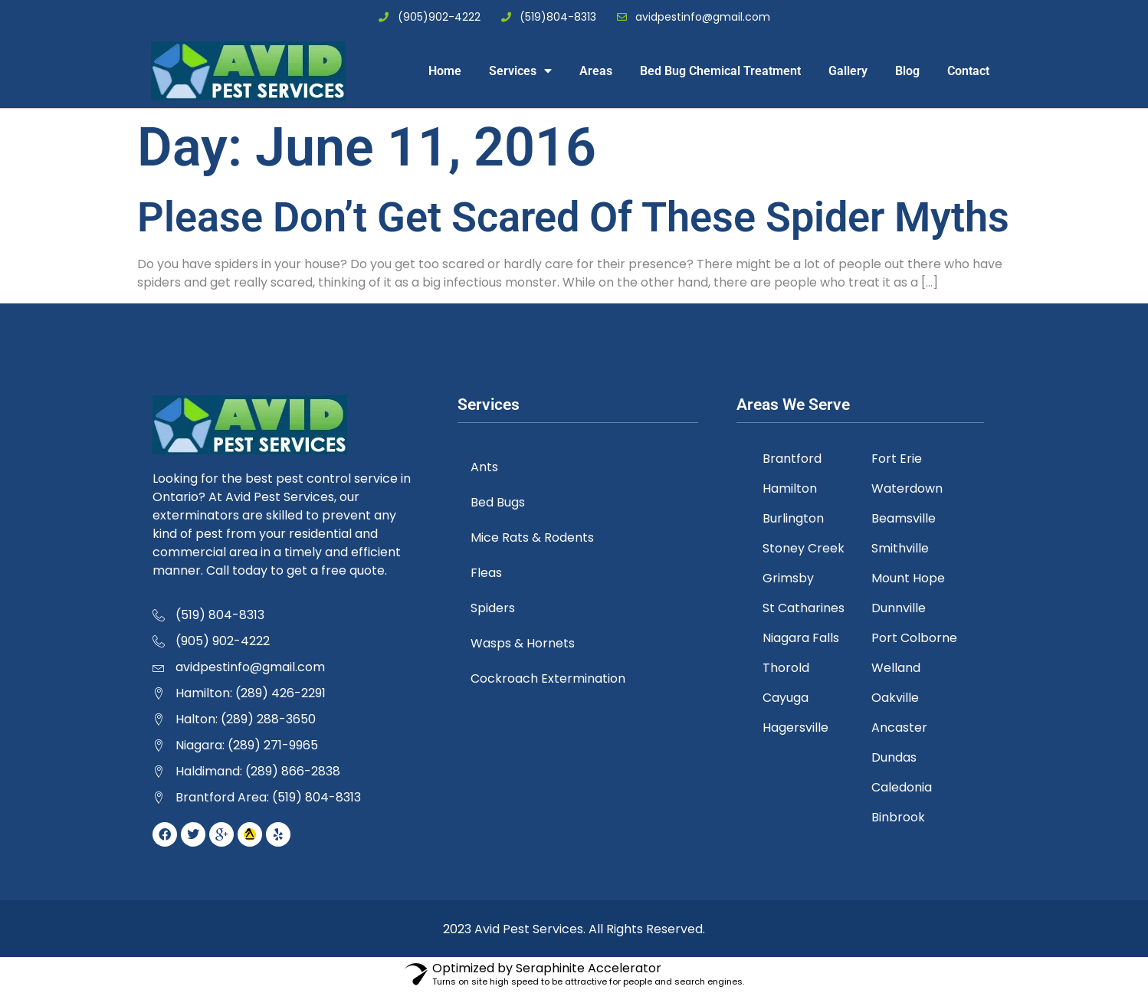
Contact (968, 71)
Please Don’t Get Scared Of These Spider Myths (573, 217)
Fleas (488, 573)
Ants (486, 467)
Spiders (495, 608)
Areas (595, 71)
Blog (907, 71)
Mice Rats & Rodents (534, 537)
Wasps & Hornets (525, 643)
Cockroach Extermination (550, 678)
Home (444, 71)
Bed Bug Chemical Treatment (720, 71)
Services (520, 70)
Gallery (848, 71)
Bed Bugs (500, 502)
